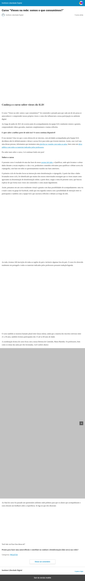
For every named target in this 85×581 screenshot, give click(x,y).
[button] (81, 423)
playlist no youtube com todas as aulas (53, 144)
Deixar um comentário (42, 562)
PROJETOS (14, 555)
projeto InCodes (47, 162)
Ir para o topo (79, 571)
